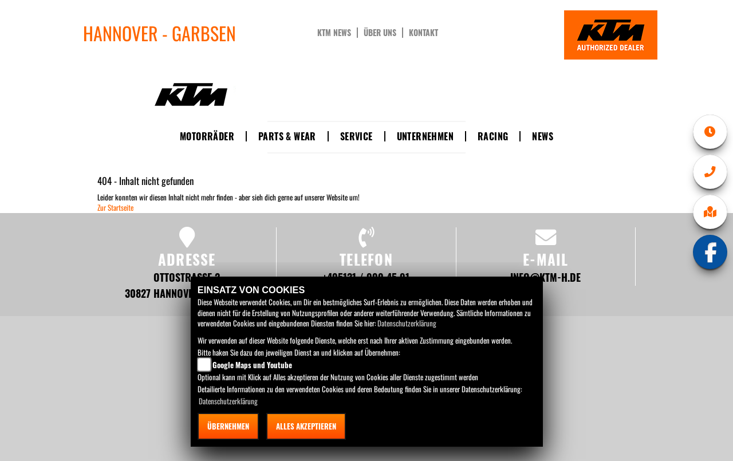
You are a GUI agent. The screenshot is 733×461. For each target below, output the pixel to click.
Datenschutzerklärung (406, 323)
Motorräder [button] (207, 136)
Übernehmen (228, 426)
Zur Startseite (115, 207)
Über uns (380, 32)
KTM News (334, 32)
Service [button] (356, 136)
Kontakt (423, 32)
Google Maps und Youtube (252, 365)
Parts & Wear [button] (287, 136)
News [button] (542, 136)
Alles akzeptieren (306, 426)
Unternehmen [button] (425, 136)
